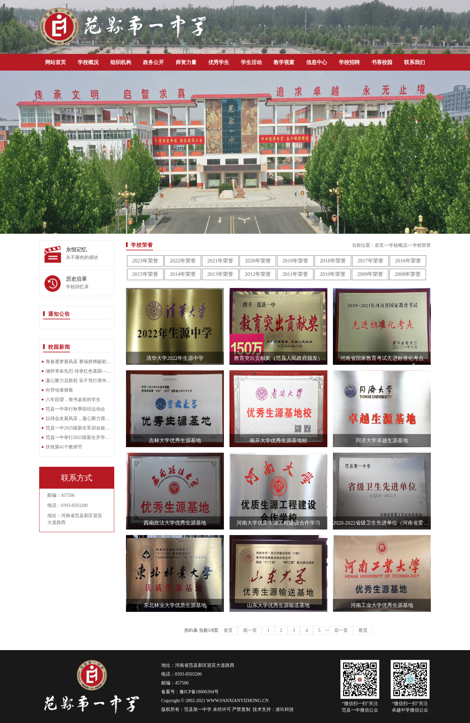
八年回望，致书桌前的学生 (73, 399)
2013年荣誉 (220, 274)
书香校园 (381, 62)
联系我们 (414, 62)
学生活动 (251, 62)
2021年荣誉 (220, 260)
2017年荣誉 (370, 260)
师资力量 (186, 62)
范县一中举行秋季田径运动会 (75, 409)
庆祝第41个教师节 (64, 447)
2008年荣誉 (408, 274)
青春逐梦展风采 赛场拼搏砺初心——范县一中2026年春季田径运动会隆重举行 (78, 361)
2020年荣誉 (258, 260)
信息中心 (316, 62)
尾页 (363, 630)
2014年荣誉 (183, 274)
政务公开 (153, 62)
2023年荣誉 (145, 260)
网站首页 (55, 62)
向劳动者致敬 (59, 390)
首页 (379, 245)
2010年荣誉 (333, 274)
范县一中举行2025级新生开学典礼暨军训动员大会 (78, 437)
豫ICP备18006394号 (199, 691)
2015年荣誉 (145, 274)
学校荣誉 (422, 245)
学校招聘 (349, 62)
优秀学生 (218, 62)
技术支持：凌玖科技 (273, 709)
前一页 (250, 630)
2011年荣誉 (295, 274)
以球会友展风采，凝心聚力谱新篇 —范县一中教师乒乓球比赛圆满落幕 (78, 418)
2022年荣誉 (183, 260)
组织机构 (120, 62)
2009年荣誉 (370, 274)
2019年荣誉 (295, 260)
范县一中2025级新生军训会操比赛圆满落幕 (78, 428)
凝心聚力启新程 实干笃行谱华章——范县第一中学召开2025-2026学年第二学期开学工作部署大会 (78, 380)
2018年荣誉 (333, 260)
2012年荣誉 (258, 274)
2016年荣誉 (408, 260)
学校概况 (88, 62)
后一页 (341, 630)
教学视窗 (284, 62)
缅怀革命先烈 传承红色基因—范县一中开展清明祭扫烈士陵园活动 (78, 371)
